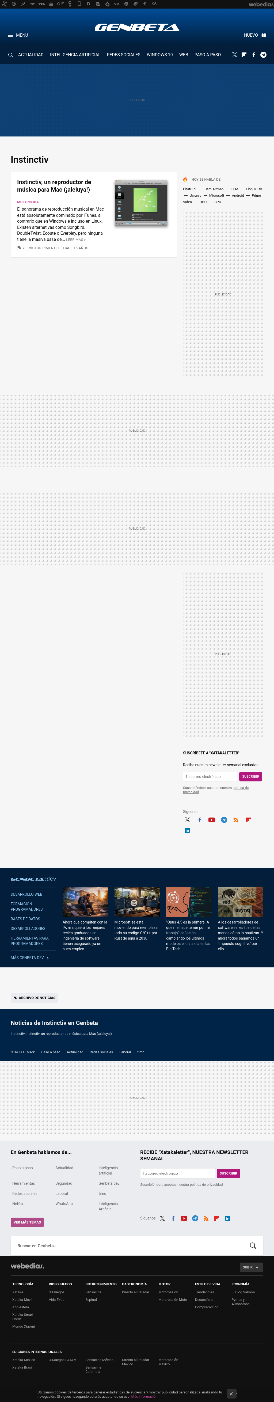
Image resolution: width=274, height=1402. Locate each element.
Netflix (17, 1204)
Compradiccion (207, 1307)
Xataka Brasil (22, 1367)
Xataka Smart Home (22, 1317)
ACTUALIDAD (31, 54)
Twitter (234, 55)
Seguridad (63, 1183)
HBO (203, 202)
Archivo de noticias (37, 998)
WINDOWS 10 (160, 54)
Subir (248, 1267)
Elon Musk (254, 189)
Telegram (263, 55)
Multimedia (28, 202)
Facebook (253, 55)
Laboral (125, 1052)
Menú (22, 35)
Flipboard (244, 55)
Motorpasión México (168, 1362)
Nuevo (251, 35)
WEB (183, 54)
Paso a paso (50, 1052)
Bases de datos (25, 919)
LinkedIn (187, 829)
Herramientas (23, 1183)
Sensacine (93, 1292)
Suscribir (250, 776)
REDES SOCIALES (123, 54)
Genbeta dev (33, 878)
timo (141, 1052)
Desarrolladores (28, 928)
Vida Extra (56, 1300)
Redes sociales (101, 1052)
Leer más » (76, 240)
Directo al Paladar (135, 1292)
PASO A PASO (208, 54)
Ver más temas (27, 1222)
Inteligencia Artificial (108, 1206)
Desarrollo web (26, 894)
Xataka (17, 1292)
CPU (217, 202)
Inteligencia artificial (108, 1170)
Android (238, 195)
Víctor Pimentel (44, 248)
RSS (236, 819)
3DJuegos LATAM (63, 1360)
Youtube (211, 819)
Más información (144, 1397)
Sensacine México (99, 1360)
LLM (234, 189)
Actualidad (75, 1052)
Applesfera (20, 1307)
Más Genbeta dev (27, 958)
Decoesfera (204, 1300)
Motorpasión (168, 1292)
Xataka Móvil (22, 1300)
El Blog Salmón (243, 1292)
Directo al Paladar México (135, 1362)
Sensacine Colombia (93, 1369)
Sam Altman (214, 189)
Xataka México (23, 1360)
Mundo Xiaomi (23, 1326)
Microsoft (216, 195)
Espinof (91, 1300)
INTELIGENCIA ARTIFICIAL (75, 54)
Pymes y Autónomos (240, 1302)
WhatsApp (64, 1204)
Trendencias (204, 1292)
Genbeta (137, 27)
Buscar (253, 1246)
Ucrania (195, 195)
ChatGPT (190, 189)
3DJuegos (57, 1292)
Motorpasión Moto (172, 1300)
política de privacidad (206, 1185)
